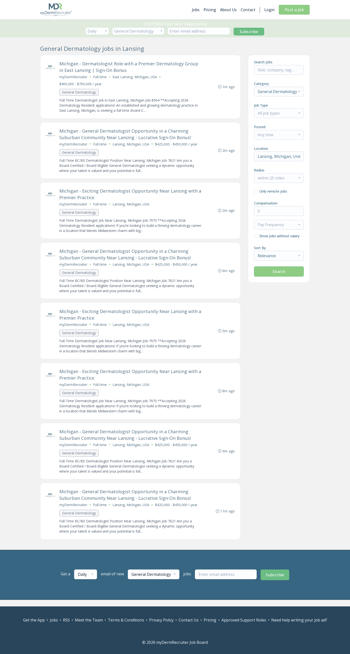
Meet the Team (89, 620)
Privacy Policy (161, 620)
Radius (259, 170)
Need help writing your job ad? (299, 620)
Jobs (196, 9)
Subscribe (249, 31)
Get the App (34, 620)
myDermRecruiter (74, 77)
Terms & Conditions (126, 620)
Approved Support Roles (243, 620)
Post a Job (294, 9)
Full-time (100, 77)
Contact (248, 9)
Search (278, 271)
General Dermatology (79, 92)
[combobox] (97, 31)
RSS (66, 620)
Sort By (260, 248)
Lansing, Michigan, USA (131, 145)
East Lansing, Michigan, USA (135, 77)
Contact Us (189, 620)
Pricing (209, 9)
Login (269, 9)
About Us (228, 9)
